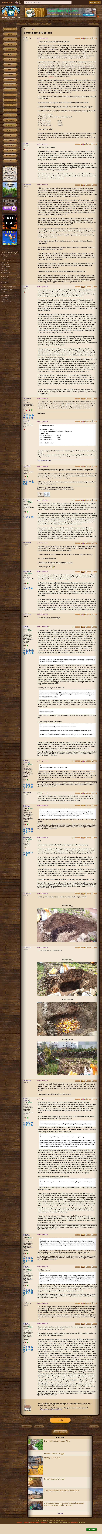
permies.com (10, 145)
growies (10, 34)
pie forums (10, 150)
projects (10, 135)
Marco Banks (27, 837)
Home (4, 2)
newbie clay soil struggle (54, 1454)
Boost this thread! (60, 1432)
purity (10, 69)
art (10, 95)
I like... (24, 413)
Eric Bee (25, 143)
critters (10, 39)
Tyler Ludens (27, 398)
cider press (10, 130)
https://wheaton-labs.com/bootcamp (51, 1409)
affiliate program (34, 1522)
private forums (10, 155)
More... (60, 1513)
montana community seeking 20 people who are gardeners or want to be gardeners (64, 1504)
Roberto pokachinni (26, 627)
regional (10, 105)
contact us (19, 1522)
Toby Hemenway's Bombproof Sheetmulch (61, 1490)
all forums (10, 160)
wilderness (10, 84)
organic (33, 29)
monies (10, 59)
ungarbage (10, 74)
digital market (10, 140)
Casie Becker (27, 500)
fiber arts (10, 90)
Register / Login (94, 2)
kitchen (10, 64)
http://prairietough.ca (44, 460)
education (10, 110)
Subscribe (10, 2)
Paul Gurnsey (27, 38)
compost (51, 76)
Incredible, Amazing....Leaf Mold (57, 1441)
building (10, 44)
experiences (10, 120)
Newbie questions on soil (54, 1479)
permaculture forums (10, 29)
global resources (10, 125)
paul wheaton (74, 1522)
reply (60, 1420)
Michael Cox (26, 466)
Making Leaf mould (52, 1458)
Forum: (26, 29)
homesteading (10, 49)
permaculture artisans (10, 100)
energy (10, 54)
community (10, 79)
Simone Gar (26, 421)
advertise (26, 1522)
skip (10, 115)
